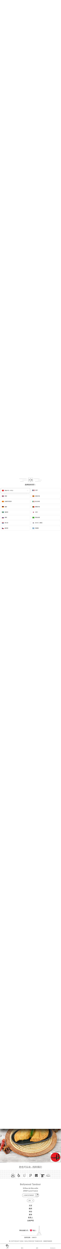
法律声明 (30, 1220)
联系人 (30, 1217)
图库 (30, 1208)
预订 (22, 1246)
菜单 (30, 1214)
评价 (30, 1211)
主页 (30, 1205)
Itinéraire (52, 1246)
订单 (7, 1246)
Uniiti (34, 1237)
